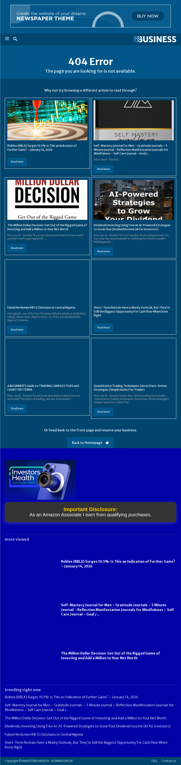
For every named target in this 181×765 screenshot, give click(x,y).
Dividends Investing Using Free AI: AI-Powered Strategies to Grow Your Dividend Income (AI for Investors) (132, 227)
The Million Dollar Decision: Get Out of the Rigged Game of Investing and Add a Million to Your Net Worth (47, 227)
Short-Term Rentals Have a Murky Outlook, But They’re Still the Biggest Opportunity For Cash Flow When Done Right (132, 311)
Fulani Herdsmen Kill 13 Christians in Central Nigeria (41, 307)
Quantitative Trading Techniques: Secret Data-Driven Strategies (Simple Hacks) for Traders (130, 388)
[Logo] (134, 39)
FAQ (154, 761)
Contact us (169, 761)
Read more (17, 161)
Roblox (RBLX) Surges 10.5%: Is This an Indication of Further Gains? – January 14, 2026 (71, 697)
